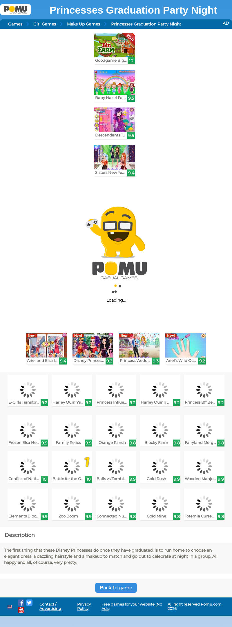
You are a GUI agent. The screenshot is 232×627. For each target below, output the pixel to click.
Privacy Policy (84, 606)
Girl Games (44, 24)
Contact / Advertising (50, 606)
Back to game (116, 587)
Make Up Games (83, 24)
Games (15, 24)
